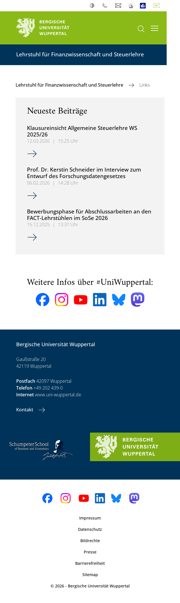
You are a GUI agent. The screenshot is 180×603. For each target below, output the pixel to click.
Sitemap (90, 574)
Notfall (131, 5)
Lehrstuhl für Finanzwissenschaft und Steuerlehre (70, 85)
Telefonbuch (106, 5)
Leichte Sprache (144, 5)
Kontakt (25, 410)
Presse (90, 552)
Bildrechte (90, 540)
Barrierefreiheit (90, 563)
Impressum (90, 518)
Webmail (118, 5)
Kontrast (93, 5)
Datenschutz (90, 529)
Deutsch (157, 5)
